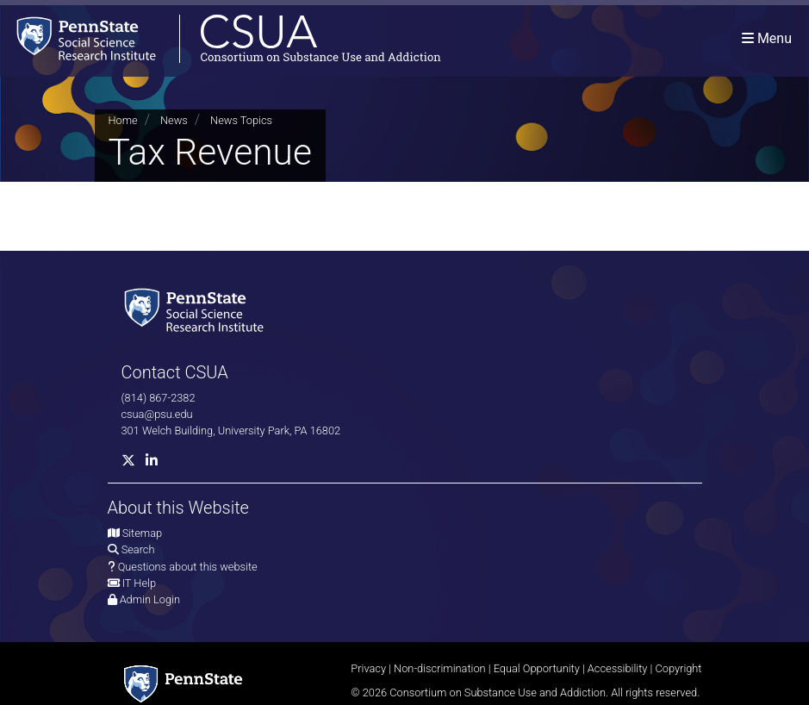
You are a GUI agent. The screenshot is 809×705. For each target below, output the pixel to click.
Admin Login (150, 599)
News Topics (241, 120)
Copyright (678, 668)
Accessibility (618, 668)
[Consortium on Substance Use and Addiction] (220, 38)
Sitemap (142, 533)
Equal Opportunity (537, 668)
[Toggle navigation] (766, 38)
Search (138, 549)
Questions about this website (188, 566)
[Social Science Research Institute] (197, 308)
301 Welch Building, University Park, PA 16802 (231, 430)
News (174, 120)
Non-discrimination (440, 668)
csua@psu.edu (157, 414)
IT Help (139, 583)
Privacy (368, 668)
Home (123, 120)
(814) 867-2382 (158, 397)
